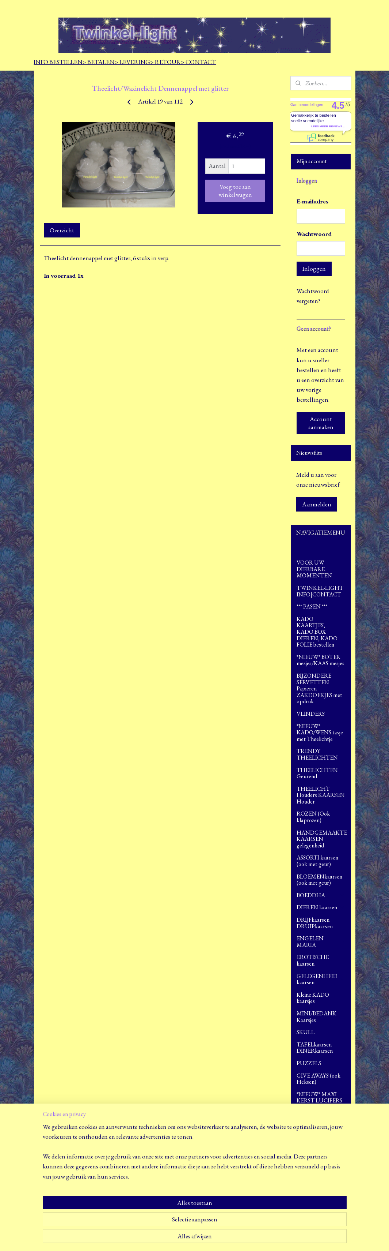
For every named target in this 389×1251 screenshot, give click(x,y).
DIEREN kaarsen (321, 907)
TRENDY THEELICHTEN (317, 754)
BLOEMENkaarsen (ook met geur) (319, 880)
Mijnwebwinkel (263, 1237)
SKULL (305, 1032)
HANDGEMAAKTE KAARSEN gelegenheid (322, 839)
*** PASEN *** (312, 606)
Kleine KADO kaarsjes (313, 998)
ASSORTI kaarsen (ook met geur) (317, 861)
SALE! (304, 1157)
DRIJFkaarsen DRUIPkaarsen (315, 923)
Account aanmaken (320, 423)
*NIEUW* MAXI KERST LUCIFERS (319, 1097)
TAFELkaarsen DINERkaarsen (315, 1048)
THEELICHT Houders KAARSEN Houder (321, 795)
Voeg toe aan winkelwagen (235, 191)
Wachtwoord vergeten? (313, 296)
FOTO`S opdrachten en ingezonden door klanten (320, 1119)
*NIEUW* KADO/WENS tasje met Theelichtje (320, 732)
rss (193, 1237)
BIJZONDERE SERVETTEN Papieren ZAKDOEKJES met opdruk (319, 688)
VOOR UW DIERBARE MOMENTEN (314, 569)
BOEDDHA (321, 895)
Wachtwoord (314, 234)
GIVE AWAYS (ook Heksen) (318, 1079)
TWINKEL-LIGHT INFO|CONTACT (320, 591)
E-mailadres (312, 201)
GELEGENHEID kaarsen (321, 979)
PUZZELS (309, 1063)
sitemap (183, 1237)
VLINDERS (311, 714)
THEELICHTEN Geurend (317, 773)
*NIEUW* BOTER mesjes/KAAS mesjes (320, 660)
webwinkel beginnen (214, 1237)
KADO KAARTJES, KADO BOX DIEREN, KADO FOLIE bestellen (321, 631)
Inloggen (314, 269)
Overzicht (61, 230)
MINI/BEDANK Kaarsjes (316, 1017)
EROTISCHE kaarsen (313, 960)
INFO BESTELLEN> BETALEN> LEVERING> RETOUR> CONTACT (125, 62)
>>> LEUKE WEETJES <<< (314, 1141)
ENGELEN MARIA (321, 941)
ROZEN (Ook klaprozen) (313, 817)
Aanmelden (316, 504)
